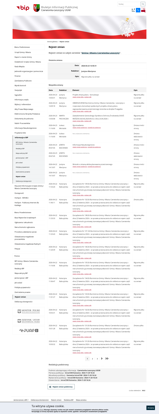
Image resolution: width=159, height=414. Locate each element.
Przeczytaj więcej (38, 410)
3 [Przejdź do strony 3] (98, 359)
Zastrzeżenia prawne (23, 172)
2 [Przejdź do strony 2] (93, 359)
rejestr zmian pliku (78, 97)
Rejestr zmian (20, 176)
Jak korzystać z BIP (22, 158)
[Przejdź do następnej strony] (102, 359)
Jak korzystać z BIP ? (21, 400)
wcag (133, 10)
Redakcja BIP (20, 149)
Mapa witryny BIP (22, 153)
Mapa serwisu (81, 400)
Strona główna (52, 42)
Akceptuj (151, 408)
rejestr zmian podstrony (80, 127)
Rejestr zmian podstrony (62, 387)
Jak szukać (19, 163)
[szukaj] (143, 4)
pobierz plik (87, 97)
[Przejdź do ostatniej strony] (107, 359)
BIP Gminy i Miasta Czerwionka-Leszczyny (26, 143)
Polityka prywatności (23, 167)
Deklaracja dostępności (24, 181)
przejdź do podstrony (94, 127)
